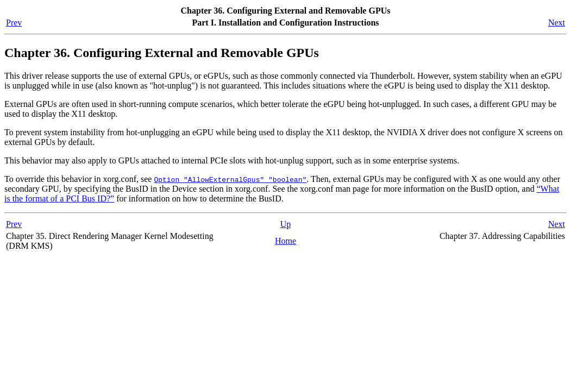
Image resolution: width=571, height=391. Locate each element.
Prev (14, 22)
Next (556, 22)
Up (285, 224)
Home (285, 240)
